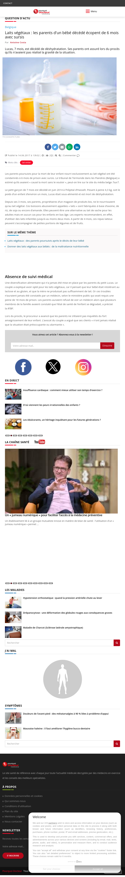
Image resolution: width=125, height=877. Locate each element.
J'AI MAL (10, 651)
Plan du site (11, 811)
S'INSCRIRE (13, 855)
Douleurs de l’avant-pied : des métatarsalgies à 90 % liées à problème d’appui (66, 713)
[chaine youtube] (39, 443)
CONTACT (7, 3)
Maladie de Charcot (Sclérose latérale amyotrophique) (53, 627)
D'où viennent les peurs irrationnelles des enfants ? (51, 405)
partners (52, 823)
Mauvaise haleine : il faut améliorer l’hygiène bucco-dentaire (56, 728)
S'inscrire (107, 345)
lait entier (26, 162)
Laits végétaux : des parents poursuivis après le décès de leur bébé (45, 240)
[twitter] (57, 367)
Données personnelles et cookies (24, 796)
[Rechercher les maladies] (117, 643)
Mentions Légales (15, 816)
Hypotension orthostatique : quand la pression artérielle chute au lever (62, 597)
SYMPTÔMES (13, 705)
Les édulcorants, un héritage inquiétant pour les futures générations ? (62, 419)
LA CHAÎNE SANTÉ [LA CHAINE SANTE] (17, 442)
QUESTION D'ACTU (17, 18)
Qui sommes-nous (15, 801)
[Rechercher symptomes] (117, 743)
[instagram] (87, 367)
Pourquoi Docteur (12, 871)
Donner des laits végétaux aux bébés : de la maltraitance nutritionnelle (48, 246)
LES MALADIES (14, 590)
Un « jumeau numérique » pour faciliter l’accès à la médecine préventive (53, 515)
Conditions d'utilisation (18, 806)
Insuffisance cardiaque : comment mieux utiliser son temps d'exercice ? (62, 390)
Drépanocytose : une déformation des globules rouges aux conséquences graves (67, 612)
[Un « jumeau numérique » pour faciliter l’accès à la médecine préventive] (62, 481)
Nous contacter (13, 821)
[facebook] (27, 367)
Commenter (71, 155)
